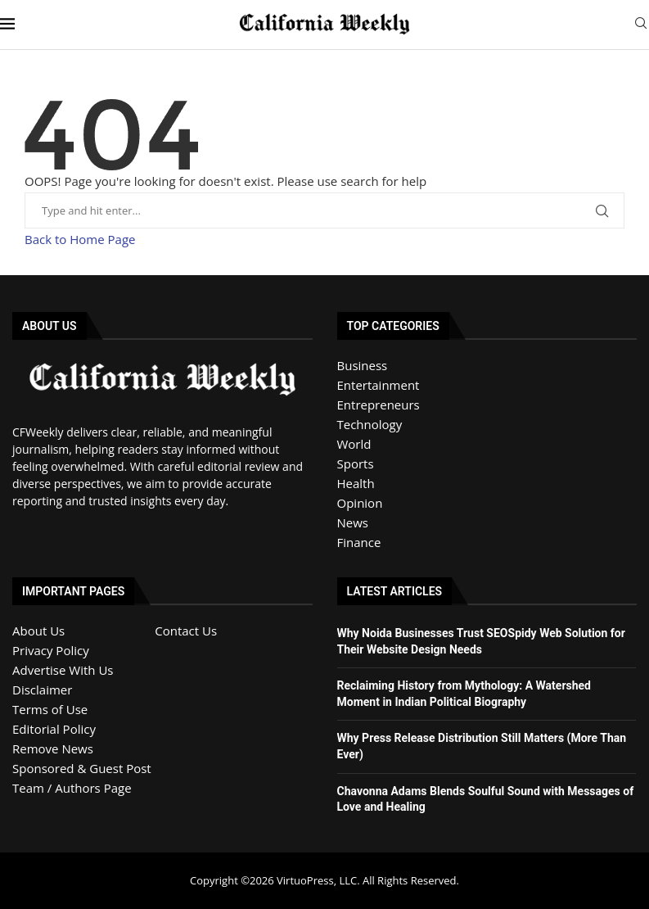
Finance (359, 542)
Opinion (360, 503)
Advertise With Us (62, 670)
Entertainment (378, 385)
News (353, 522)
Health (356, 483)
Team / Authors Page (72, 788)
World (354, 444)
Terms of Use (50, 709)
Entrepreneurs (378, 404)
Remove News (52, 748)
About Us (38, 630)
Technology (370, 424)
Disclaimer (42, 689)
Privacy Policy (50, 650)
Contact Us (186, 630)
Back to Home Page (80, 239)
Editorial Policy (54, 729)
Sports (355, 463)
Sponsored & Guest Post (81, 768)
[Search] (641, 25)
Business (362, 365)
